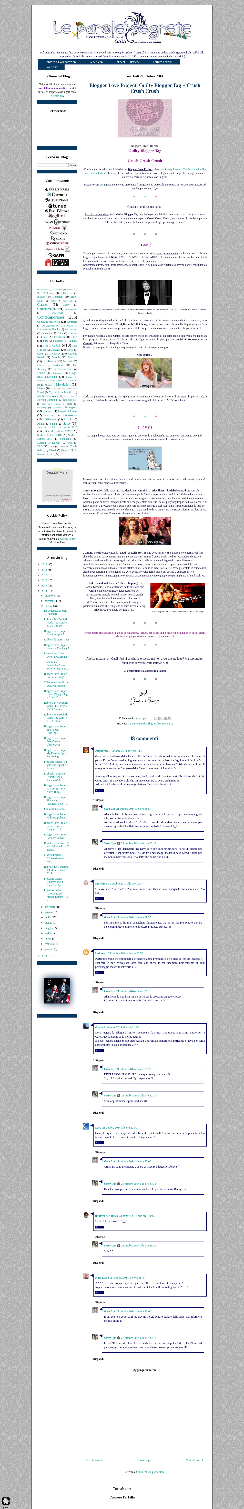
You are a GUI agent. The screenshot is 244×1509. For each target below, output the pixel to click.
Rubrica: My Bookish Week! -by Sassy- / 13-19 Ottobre (56, 706)
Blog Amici (51, 67)
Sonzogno (65, 438)
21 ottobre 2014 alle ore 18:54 (133, 808)
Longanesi (58, 373)
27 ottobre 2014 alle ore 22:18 (138, 1337)
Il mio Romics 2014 (55, 808)
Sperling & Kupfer (48, 442)
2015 (45, 585)
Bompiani (58, 296)
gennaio (49, 949)
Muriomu (101, 883)
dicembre (50, 595)
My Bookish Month (60, 392)
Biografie (41, 296)
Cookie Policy (68, 538)
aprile (48, 933)
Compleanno (71, 309)
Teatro (62, 446)
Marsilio (41, 380)
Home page (144, 1460)
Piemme (47, 411)
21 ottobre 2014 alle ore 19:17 (125, 883)
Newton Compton (47, 399)
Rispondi (99, 790)
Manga (69, 377)
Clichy (66, 304)
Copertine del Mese (48, 321)
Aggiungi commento (144, 1369)
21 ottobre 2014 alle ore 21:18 (133, 991)
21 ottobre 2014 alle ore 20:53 (125, 953)
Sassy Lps (110, 843)
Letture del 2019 (163, 62)
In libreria (49, 361)
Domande (42, 329)
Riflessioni (160, 723)
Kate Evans (102, 1277)
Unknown (101, 953)
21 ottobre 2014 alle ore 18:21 (126, 750)
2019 (45, 564)
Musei (55, 388)
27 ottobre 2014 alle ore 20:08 (133, 1311)
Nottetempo (42, 407)
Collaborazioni (47, 309)
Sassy (170, 723)
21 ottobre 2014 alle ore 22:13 (138, 843)
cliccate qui (57, 95)
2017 (45, 575)
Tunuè (64, 450)
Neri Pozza (69, 396)
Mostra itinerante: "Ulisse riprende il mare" (55, 858)
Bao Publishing (45, 293)
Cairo (54, 300)
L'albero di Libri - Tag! (56, 639)
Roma (40, 423)
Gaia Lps (109, 808)
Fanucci (72, 333)
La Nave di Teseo (63, 369)
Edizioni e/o (71, 329)
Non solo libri (70, 399)
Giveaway (54, 353)
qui (101, 184)
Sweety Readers (173, 169)
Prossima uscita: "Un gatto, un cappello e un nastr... (56, 765)
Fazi (45, 337)
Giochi (70, 349)
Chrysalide (68, 301)
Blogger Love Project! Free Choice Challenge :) (56, 741)
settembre (50, 906)
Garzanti (55, 349)
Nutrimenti (56, 407)
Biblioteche (66, 293)
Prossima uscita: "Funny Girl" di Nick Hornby (54, 882)
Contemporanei (50, 317)
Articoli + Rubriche (128, 62)
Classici (42, 304)
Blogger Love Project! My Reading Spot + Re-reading (56, 753)
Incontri (67, 361)
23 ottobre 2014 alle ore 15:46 (136, 1215)
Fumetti (73, 340)
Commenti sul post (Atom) (150, 1471)
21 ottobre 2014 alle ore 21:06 (121, 1027)
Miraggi (48, 385)
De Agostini (48, 325)
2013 (45, 955)
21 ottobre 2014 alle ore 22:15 (138, 1095)
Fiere (74, 337)
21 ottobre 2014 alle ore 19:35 (133, 917)
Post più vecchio (195, 1460)
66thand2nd (42, 289)
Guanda (56, 357)
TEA (51, 446)
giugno (49, 922)
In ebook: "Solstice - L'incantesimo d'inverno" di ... (55, 776)
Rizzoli (68, 419)
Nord (69, 403)
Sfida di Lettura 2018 (49, 435)
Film (45, 340)
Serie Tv (41, 427)
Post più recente (94, 1460)
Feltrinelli (59, 337)
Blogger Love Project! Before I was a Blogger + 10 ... (56, 826)
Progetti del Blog (143, 723)
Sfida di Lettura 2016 (64, 427)
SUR (70, 442)
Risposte (100, 799)
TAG (40, 446)
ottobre (49, 606)
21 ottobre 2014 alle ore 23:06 (133, 1161)
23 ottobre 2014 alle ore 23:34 (138, 1183)
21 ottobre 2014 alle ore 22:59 (119, 1127)
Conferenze (57, 312)
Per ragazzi (71, 407)
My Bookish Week (47, 396)
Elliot (60, 333)
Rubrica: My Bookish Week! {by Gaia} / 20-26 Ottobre (56, 622)
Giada (99, 1027)
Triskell (52, 450)
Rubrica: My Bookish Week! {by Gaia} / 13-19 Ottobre (56, 717)
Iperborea (58, 365)
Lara (98, 1127)
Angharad (101, 750)
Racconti (49, 415)
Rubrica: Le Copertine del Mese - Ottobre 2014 (56, 870)
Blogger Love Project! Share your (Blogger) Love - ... (56, 800)
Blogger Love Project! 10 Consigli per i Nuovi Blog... (56, 788)
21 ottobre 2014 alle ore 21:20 (133, 1069)
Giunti (40, 353)
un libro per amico (106, 1215)
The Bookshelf (191, 169)
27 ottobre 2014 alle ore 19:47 (127, 1277)
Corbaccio (72, 321)
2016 (45, 580)
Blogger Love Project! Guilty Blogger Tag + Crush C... (56, 694)
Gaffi (45, 345)
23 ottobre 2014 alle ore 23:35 (138, 1245)
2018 (45, 569)
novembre (50, 600)
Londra (41, 372)
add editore (57, 289)
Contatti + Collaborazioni (60, 62)
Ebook (54, 329)
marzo (48, 938)
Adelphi (70, 289)
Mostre (41, 388)
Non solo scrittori (51, 404)
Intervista (41, 365)
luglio (48, 917)
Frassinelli (58, 340)
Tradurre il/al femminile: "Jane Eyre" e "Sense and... (56, 665)
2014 (45, 590)
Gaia (130, 723)
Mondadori (63, 384)
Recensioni (96, 62)
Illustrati (72, 357)
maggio (49, 928)
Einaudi (46, 333)
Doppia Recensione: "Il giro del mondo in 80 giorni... (56, 846)
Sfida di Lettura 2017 (57, 431)
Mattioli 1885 (56, 380)
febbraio (49, 943)
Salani (53, 423)
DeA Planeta (67, 326)
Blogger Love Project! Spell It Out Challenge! (56, 729)
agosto (49, 912)
